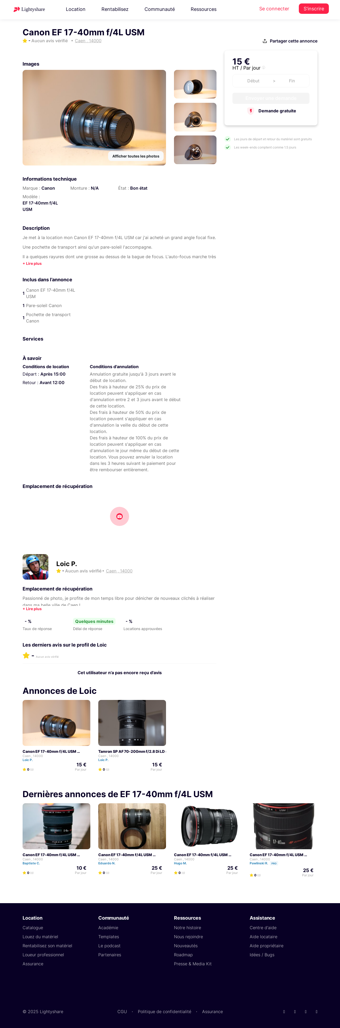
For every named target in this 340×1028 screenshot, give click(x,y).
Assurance (33, 963)
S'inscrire (314, 8)
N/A (95, 188)
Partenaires (109, 954)
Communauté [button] (159, 9)
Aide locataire (263, 936)
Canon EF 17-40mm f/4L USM (49, 751)
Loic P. (66, 564)
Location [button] (76, 9)
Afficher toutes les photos (135, 156)
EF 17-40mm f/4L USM (40, 206)
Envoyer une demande (271, 98)
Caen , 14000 (33, 756)
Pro (274, 863)
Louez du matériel (40, 936)
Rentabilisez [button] (115, 9)
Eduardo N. (109, 863)
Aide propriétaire (266, 945)
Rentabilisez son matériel (47, 945)
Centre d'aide (263, 927)
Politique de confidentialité (164, 1011)
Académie (108, 927)
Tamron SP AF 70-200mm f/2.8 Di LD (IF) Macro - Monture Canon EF (159, 751)
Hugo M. (183, 863)
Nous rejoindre (188, 936)
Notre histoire (187, 927)
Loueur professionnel (43, 954)
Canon (48, 188)
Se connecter (274, 8)
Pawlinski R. (266, 863)
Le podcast (109, 945)
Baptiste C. (34, 863)
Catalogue (33, 927)
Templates (108, 936)
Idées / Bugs (262, 954)
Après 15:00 (53, 374)
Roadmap (183, 954)
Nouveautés (186, 945)
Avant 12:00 (52, 382)
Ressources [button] (203, 9)
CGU (122, 1011)
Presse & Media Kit (193, 963)
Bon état (138, 188)
